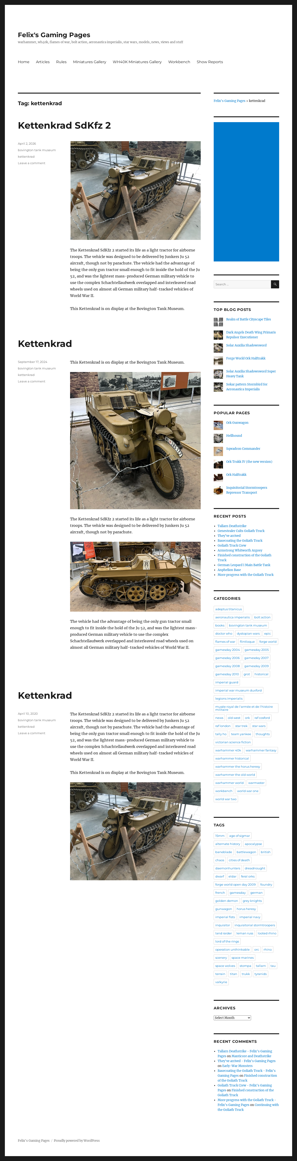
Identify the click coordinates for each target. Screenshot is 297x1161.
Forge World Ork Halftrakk (245, 358)
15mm (220, 836)
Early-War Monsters (237, 1066)
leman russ (244, 933)
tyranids (261, 974)
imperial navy (249, 917)
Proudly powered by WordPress (77, 1141)
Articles (43, 62)
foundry (266, 884)
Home (23, 62)
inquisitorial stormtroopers (255, 925)
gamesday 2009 (256, 666)
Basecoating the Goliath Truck (240, 541)
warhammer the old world (235, 774)
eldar (232, 876)
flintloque (247, 641)
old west (234, 718)
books (219, 625)
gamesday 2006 (227, 658)
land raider (223, 933)
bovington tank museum (37, 150)
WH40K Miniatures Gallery (137, 62)
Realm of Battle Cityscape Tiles (248, 319)
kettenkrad (26, 156)
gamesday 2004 (227, 650)
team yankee (241, 734)
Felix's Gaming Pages (54, 35)
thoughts (263, 734)
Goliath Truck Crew (232, 546)
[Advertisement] (247, 192)
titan (233, 974)
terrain (220, 974)
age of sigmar (239, 836)
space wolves (225, 966)
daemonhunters (227, 868)
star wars (258, 726)
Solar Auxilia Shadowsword (246, 345)
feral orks (248, 876)
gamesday (238, 892)
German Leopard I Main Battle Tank (244, 565)
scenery (221, 957)
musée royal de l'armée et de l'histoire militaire (244, 708)
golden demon (226, 901)
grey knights (252, 901)
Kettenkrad (45, 343)
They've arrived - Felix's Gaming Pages (247, 1061)
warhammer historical (232, 758)
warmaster (256, 783)
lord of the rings (227, 941)
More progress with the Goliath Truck (246, 575)
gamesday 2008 (227, 666)
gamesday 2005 (257, 650)
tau (273, 966)
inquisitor (222, 925)
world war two (225, 799)
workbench (223, 791)
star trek (241, 726)
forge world (268, 641)
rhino (268, 949)
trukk (246, 974)
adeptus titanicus (228, 609)
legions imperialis (228, 698)
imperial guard (226, 682)
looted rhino (267, 933)
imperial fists (225, 917)
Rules (61, 62)
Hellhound (234, 436)
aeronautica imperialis (232, 617)
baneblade (223, 852)
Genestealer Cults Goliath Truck (241, 531)
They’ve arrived (229, 536)
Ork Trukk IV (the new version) (249, 462)
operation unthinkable (232, 949)
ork (247, 718)
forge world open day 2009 (235, 884)
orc (256, 949)
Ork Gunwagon (237, 423)
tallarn (261, 966)
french (220, 892)
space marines (243, 957)
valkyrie (221, 982)
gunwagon (223, 909)
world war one (247, 791)
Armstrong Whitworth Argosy (240, 550)
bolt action (262, 617)
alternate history (227, 844)
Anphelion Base (229, 570)
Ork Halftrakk (236, 475)
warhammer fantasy (261, 750)
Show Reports (210, 62)
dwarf (219, 876)
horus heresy (246, 909)
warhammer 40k (228, 750)
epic (267, 633)
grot (247, 674)
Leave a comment (31, 163)
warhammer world (229, 783)
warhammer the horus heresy (237, 766)
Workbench (179, 62)
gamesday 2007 (256, 658)
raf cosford (262, 718)
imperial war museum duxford (238, 690)
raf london (223, 726)
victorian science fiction (233, 742)
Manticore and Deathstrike (251, 1056)
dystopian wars (248, 633)
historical (261, 674)
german (256, 892)
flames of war (225, 641)
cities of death (239, 860)
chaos (219, 860)
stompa (245, 966)
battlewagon (246, 852)
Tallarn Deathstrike (232, 526)
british (266, 852)
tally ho (220, 734)
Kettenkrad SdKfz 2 (64, 125)
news (219, 718)
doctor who (223, 633)
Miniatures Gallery (89, 62)
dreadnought (255, 868)
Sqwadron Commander (243, 449)
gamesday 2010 (227, 674)
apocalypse (253, 844)
